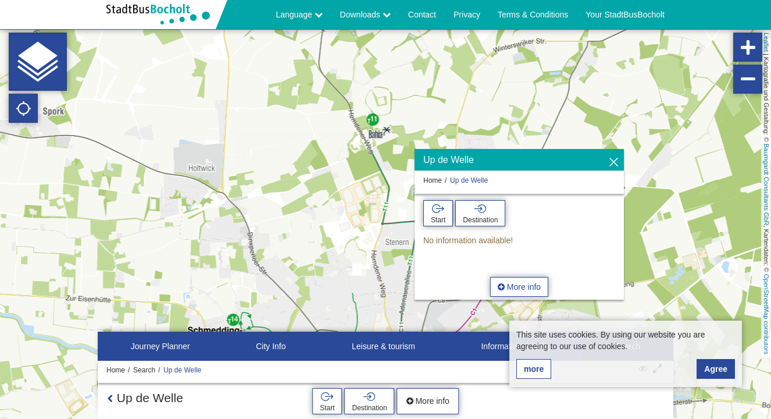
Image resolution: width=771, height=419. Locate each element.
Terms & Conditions (533, 14)
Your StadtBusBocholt (625, 14)
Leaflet (766, 42)
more (534, 369)
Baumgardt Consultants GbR (766, 185)
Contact (422, 14)
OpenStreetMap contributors (766, 314)
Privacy (467, 14)
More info (519, 287)
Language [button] (299, 14)
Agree (715, 369)
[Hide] (613, 163)
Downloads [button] (365, 14)
